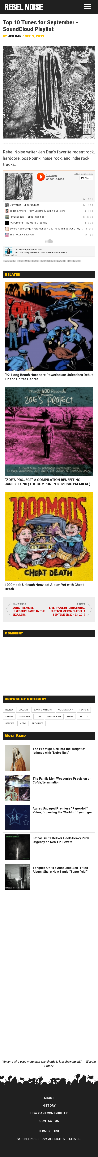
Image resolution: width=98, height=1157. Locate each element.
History (49, 1105)
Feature (83, 709)
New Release (54, 716)
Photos (83, 716)
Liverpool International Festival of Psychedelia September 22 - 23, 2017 (67, 611)
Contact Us (49, 1121)
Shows (9, 716)
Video (23, 723)
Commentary (66, 709)
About (49, 1098)
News (70, 716)
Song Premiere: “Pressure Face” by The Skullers (28, 611)
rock (35, 261)
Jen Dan (15, 36)
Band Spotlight (43, 709)
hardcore (9, 261)
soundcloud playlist (52, 261)
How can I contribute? (49, 1113)
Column (23, 709)
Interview (24, 716)
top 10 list (74, 261)
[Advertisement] (49, 664)
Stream (9, 723)
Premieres (37, 723)
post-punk (24, 261)
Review (9, 709)
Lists (38, 716)
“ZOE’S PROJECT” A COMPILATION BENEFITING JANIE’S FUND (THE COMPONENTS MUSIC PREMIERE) (47, 482)
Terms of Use (49, 1131)
